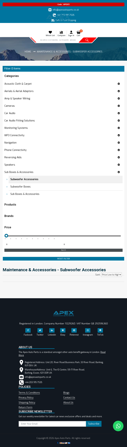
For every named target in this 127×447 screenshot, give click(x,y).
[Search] (58, 40)
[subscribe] (52, 424)
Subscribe (93, 423)
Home (28, 51)
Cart (79, 33)
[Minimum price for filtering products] (32, 244)
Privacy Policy (26, 397)
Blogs (66, 392)
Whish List (50, 33)
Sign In (71, 33)
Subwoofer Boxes (20, 186)
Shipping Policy (27, 402)
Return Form (25, 407)
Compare (61, 33)
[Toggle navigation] (5, 26)
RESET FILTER (63, 259)
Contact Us (69, 397)
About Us (68, 402)
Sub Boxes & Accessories (24, 194)
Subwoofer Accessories (24, 179)
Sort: (97, 274)
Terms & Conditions (29, 392)
